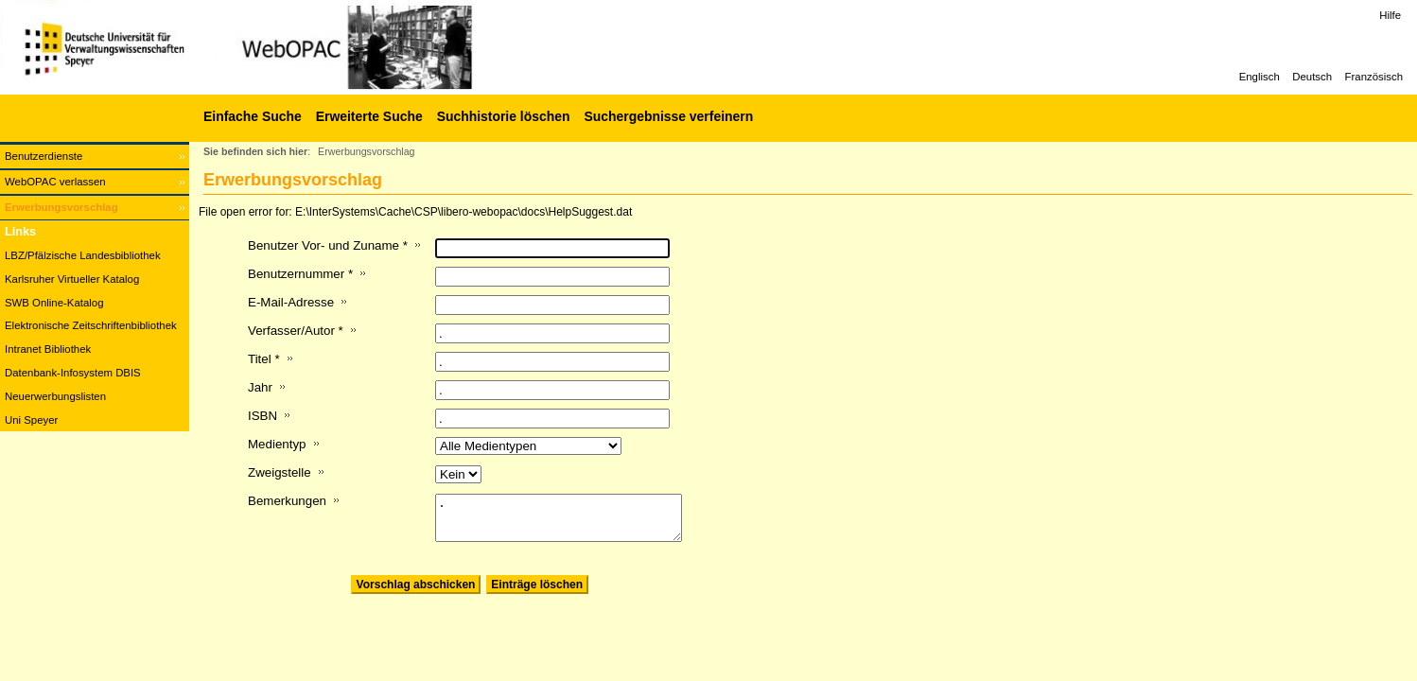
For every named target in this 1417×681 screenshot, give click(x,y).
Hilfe (1390, 15)
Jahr (260, 387)
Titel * (264, 359)
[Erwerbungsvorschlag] (94, 207)
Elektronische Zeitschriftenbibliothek (91, 325)
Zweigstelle (279, 472)
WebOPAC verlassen (55, 181)
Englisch (1259, 76)
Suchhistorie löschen (503, 116)
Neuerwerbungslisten (55, 396)
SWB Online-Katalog (54, 302)
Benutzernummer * (300, 274)
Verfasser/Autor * (295, 330)
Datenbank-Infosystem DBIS (73, 372)
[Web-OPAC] (284, 47)
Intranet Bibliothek (48, 349)
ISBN (262, 416)
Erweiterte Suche (369, 116)
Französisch (1374, 76)
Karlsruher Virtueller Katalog (72, 279)
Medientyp (277, 444)
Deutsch (1312, 76)
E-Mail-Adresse (291, 302)
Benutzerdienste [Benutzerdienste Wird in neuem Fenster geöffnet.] (43, 156)
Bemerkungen (287, 501)
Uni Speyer (31, 420)
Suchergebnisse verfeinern (668, 116)
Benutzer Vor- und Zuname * (328, 245)
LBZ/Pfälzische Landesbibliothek (83, 255)
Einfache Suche (252, 116)
